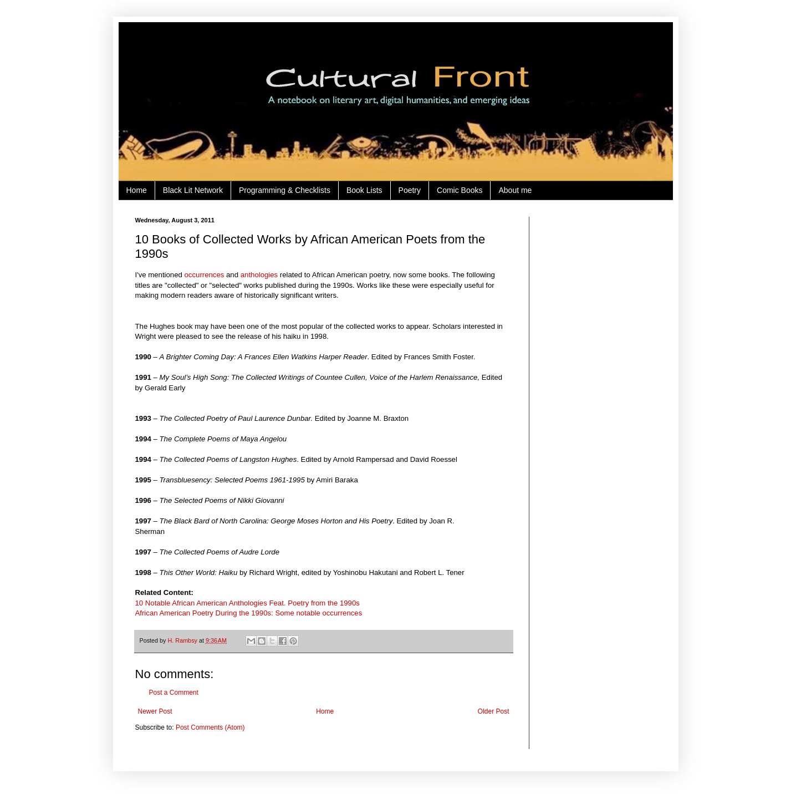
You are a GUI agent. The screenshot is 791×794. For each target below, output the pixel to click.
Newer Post (155, 711)
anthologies (259, 275)
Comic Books (459, 190)
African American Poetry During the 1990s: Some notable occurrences (249, 613)
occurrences (204, 275)
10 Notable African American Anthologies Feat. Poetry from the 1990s (247, 603)
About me (515, 190)
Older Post (493, 711)
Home (136, 190)
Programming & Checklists (284, 190)
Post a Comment (173, 692)
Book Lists (364, 190)
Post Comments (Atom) (210, 727)
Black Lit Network (193, 190)
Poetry (410, 190)
